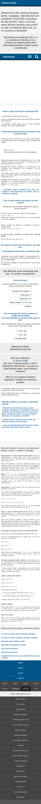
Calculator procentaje (20, 735)
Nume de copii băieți (20, 792)
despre (20, 663)
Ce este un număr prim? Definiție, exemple (18, 634)
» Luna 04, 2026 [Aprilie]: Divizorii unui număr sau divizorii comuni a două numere (20, 426)
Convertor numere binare (20, 750)
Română (25, 688)
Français (36, 683)
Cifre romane (21, 704)
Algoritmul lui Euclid (9, 652)
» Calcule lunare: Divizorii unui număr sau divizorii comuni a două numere (18, 420)
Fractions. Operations (20, 714)
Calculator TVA (20, 766)
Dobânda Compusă (20, 761)
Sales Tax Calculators (20, 776)
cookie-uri (20, 678)
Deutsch (5, 683)
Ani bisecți (20, 745)
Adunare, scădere (20, 730)
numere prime (9, 3)
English (15, 683)
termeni (20, 673)
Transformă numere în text (20, 719)
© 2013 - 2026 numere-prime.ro (20, 694)
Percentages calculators (20, 740)
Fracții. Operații (20, 709)
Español (25, 683)
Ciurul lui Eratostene (9, 649)
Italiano (5, 688)
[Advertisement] (20, 82)
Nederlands (15, 688)
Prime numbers (20, 699)
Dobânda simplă (20, 781)
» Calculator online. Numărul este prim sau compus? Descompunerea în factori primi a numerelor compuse (20, 191)
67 (30, 299)
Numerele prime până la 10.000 (13, 645)
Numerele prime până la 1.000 (13, 641)
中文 (35, 688)
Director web (20, 797)
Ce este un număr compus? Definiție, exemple (19, 638)
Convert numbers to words (20, 725)
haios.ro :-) (20, 787)
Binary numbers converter (20, 756)
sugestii (20, 668)
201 (30, 302)
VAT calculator (20, 771)
